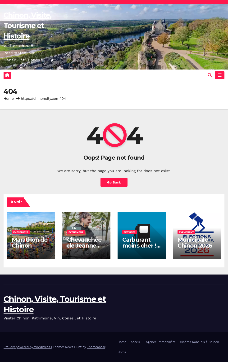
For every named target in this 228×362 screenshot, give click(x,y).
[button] (210, 75)
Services (129, 232)
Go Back (114, 182)
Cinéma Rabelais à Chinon (199, 342)
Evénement (20, 232)
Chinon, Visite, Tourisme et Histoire (27, 25)
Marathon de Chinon (30, 242)
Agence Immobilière (161, 342)
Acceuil (136, 342)
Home (9, 98)
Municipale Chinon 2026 (195, 242)
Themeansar (96, 347)
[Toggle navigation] (219, 75)
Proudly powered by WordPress (27, 347)
